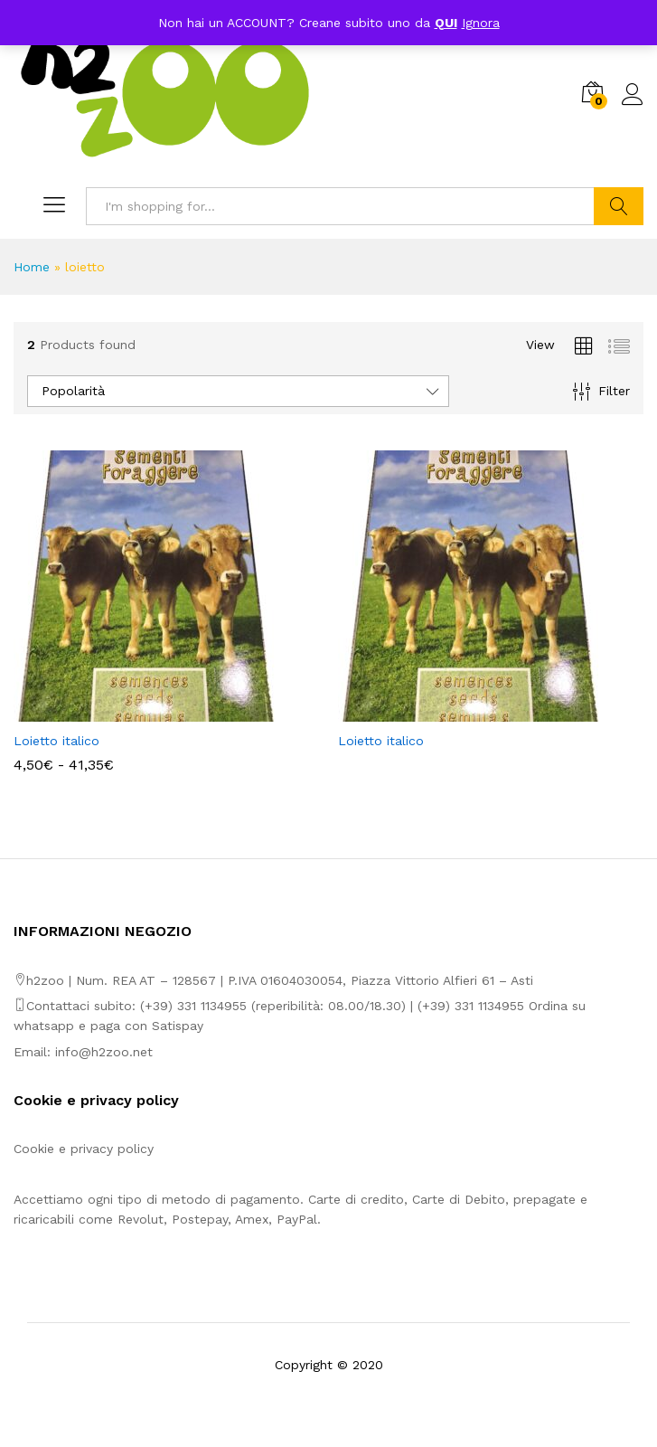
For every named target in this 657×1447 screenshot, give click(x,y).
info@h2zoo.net (104, 1052)
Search (618, 206)
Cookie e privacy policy (84, 1148)
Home (32, 267)
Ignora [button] (481, 22)
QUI (446, 22)
